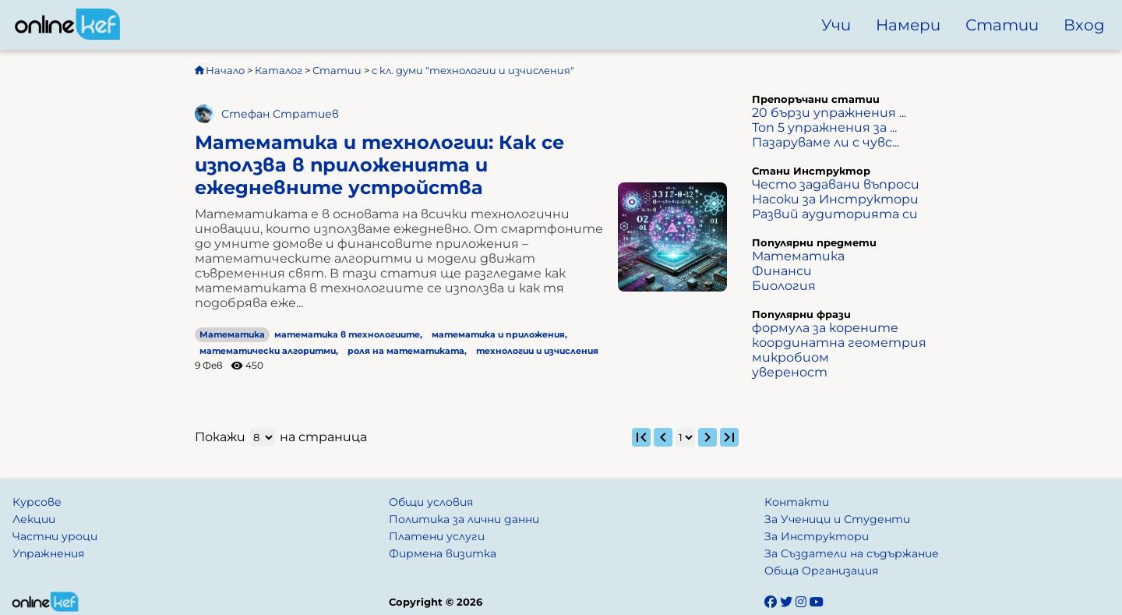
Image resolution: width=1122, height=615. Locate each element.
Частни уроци (54, 536)
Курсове (37, 502)
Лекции (33, 519)
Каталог (278, 70)
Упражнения (48, 553)
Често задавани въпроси (835, 184)
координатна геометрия (839, 342)
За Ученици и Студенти (837, 519)
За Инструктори (816, 536)
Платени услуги (437, 536)
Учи (836, 25)
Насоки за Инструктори (835, 199)
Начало (219, 70)
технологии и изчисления (537, 351)
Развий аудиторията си (835, 214)
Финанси (782, 270)
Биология (784, 285)
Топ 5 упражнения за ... (824, 127)
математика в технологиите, (348, 335)
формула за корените (825, 327)
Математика (232, 335)
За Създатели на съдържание (851, 553)
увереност (789, 372)
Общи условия (431, 502)
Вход (1084, 25)
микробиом (790, 357)
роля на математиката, (407, 351)
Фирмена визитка (442, 553)
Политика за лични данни (464, 519)
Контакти (796, 502)
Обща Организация (821, 571)
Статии (1002, 25)
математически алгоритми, (268, 351)
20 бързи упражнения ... (829, 112)
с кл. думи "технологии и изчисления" (473, 70)
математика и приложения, (499, 335)
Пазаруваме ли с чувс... (825, 142)
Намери (908, 25)
